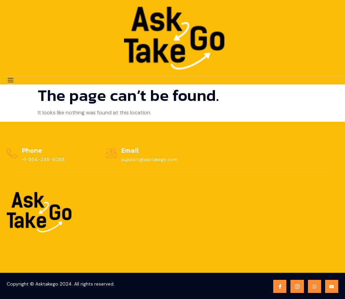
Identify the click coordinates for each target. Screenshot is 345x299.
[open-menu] (10, 80)
